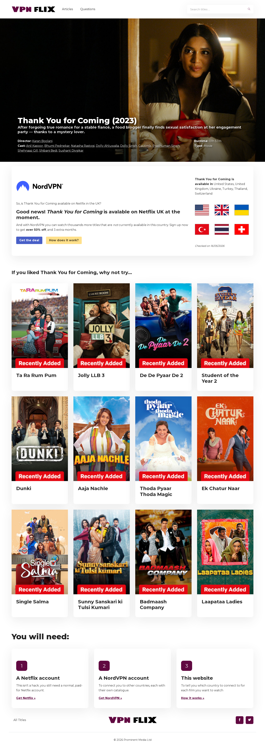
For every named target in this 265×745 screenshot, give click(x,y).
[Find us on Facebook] (239, 720)
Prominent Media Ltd (137, 739)
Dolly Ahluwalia (107, 146)
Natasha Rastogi (83, 146)
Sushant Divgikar (71, 150)
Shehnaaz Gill (28, 150)
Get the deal (29, 240)
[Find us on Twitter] (249, 720)
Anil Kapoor (34, 146)
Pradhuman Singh (166, 146)
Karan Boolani (42, 141)
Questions (88, 9)
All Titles (19, 720)
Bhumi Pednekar (57, 146)
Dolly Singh (128, 146)
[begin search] (249, 9)
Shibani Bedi (48, 150)
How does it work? (64, 240)
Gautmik (144, 146)
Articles (68, 9)
